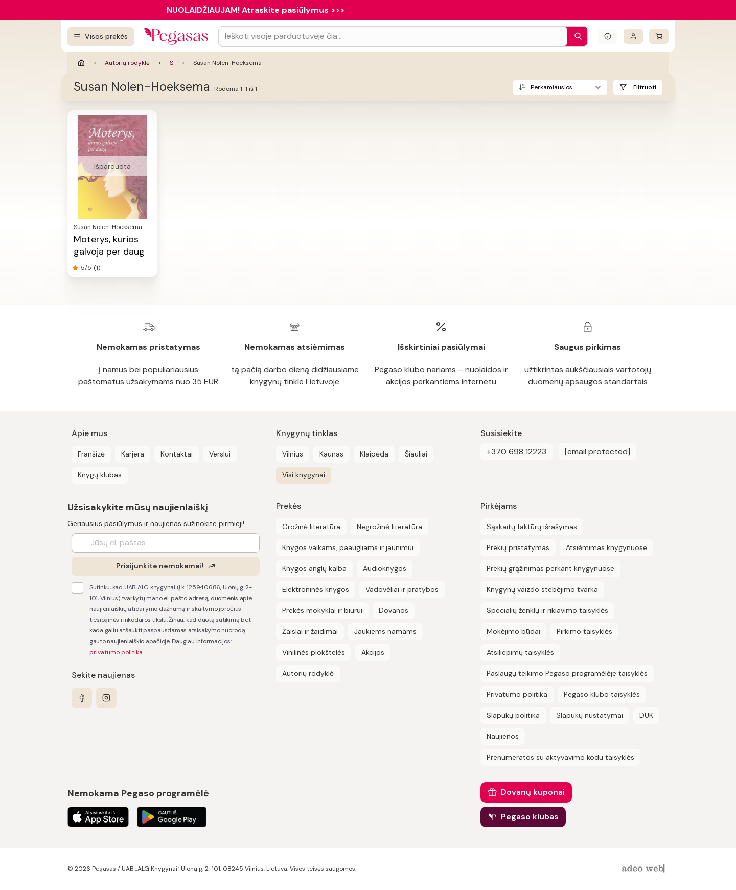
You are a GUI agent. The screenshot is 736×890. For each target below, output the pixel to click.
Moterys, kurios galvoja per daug (109, 245)
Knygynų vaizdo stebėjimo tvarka (542, 589)
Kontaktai (176, 454)
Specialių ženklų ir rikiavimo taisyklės (547, 610)
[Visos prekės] (100, 36)
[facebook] (82, 698)
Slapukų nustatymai (589, 715)
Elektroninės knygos (315, 589)
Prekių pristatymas (518, 547)
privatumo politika (116, 652)
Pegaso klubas (530, 816)
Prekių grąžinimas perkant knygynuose (550, 568)
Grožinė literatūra (311, 526)
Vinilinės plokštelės (313, 652)
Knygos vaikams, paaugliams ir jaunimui (347, 547)
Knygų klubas (100, 475)
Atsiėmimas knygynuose (606, 547)
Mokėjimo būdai (513, 631)
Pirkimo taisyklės (584, 631)
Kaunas (331, 454)
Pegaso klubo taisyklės (602, 694)
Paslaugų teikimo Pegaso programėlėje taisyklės (567, 673)
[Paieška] (575, 36)
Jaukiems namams (385, 631)
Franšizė (91, 454)
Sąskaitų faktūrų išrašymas (532, 526)
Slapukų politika (513, 715)
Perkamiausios (551, 87)
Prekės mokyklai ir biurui (322, 610)
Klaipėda (374, 454)
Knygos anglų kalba (314, 568)
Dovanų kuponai (533, 792)
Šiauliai (416, 454)
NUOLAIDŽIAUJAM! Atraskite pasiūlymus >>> (255, 10)
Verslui (220, 454)
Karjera (132, 454)
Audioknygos (384, 568)
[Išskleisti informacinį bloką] (607, 36)
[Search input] (392, 36)
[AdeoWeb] (644, 869)
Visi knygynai (303, 475)
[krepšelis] (659, 36)
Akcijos (372, 652)
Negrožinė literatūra (389, 526)
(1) (97, 268)
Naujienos (503, 736)
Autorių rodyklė (127, 63)
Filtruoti (644, 87)
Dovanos (393, 610)
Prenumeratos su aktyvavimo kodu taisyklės (560, 757)
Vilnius (292, 454)
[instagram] (106, 698)
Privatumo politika (517, 694)
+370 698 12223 (516, 451)
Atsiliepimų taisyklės (520, 652)
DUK (646, 715)
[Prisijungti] (633, 36)
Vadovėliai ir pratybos (402, 589)
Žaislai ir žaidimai (310, 631)
